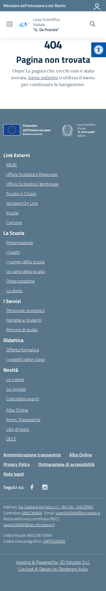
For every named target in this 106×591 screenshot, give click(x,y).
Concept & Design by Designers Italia (53, 569)
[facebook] (32, 487)
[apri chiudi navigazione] (9, 24)
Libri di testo (17, 429)
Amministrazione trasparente (32, 454)
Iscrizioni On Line (22, 203)
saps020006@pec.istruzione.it (29, 525)
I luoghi (13, 252)
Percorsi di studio (22, 329)
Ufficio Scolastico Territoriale (32, 183)
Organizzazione (20, 281)
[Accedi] (97, 5)
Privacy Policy (16, 464)
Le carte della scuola (25, 271)
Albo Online (17, 410)
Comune (14, 222)
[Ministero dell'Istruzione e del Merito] (34, 5)
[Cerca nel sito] (92, 24)
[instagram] (45, 487)
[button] (98, 49)
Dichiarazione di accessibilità (66, 464)
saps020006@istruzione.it (77, 513)
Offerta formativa (22, 349)
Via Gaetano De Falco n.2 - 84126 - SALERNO (55, 507)
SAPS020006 (54, 541)
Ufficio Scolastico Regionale (32, 174)
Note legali (13, 473)
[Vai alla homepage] (50, 24)
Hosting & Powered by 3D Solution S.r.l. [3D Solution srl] (53, 562)
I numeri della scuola (25, 261)
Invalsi (12, 212)
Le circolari (16, 389)
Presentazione (19, 242)
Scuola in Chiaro (21, 193)
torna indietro (43, 77)
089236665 (32, 513)
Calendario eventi (22, 398)
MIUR (11, 164)
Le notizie (15, 379)
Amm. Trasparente (23, 419)
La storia (14, 290)
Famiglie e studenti (24, 320)
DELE (11, 438)
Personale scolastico (25, 310)
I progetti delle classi (25, 359)
